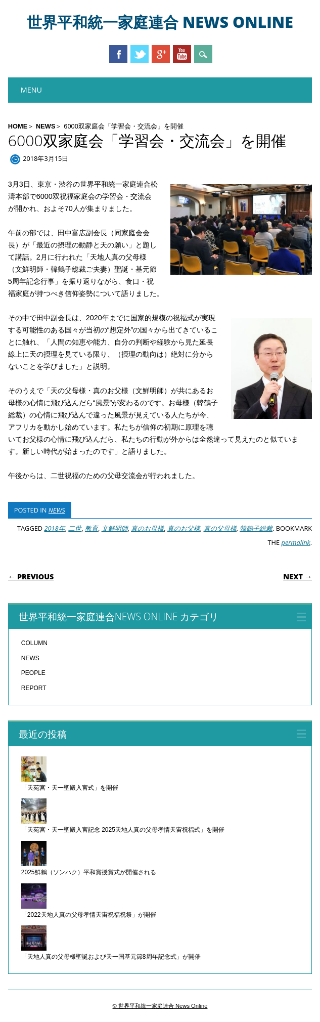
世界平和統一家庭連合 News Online (160, 22)
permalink (295, 542)
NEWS (45, 126)
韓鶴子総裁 (256, 528)
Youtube (182, 54)
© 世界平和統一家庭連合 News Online (160, 1006)
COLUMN (34, 643)
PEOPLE (33, 672)
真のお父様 (183, 528)
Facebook (118, 54)
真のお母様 (147, 528)
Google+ (161, 54)
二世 (74, 528)
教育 (91, 528)
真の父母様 (220, 528)
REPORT (34, 688)
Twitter (139, 54)
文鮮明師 (115, 528)
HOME (17, 126)
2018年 (54, 528)
